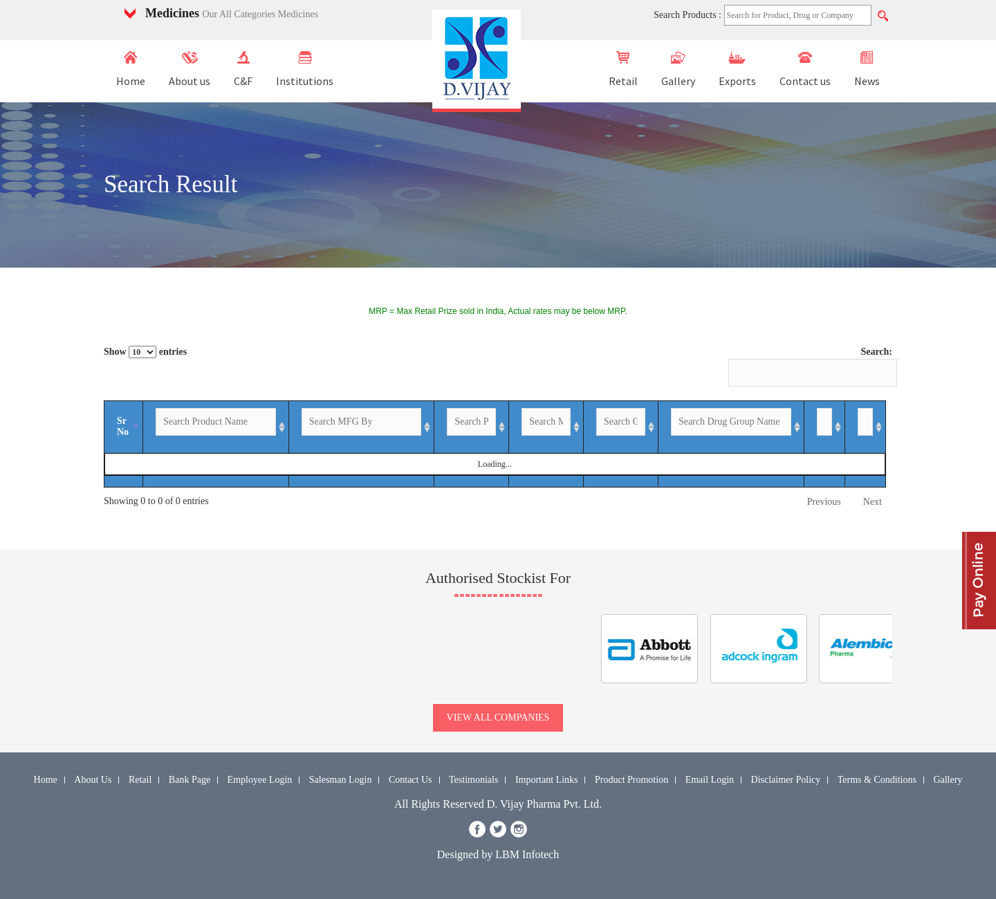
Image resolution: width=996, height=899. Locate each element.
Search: (810, 366)
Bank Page (189, 780)
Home (130, 69)
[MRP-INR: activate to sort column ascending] (546, 427)
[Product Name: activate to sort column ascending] (216, 427)
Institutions (304, 69)
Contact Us (410, 780)
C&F (243, 69)
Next (872, 502)
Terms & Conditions (877, 780)
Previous (824, 502)
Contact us (805, 69)
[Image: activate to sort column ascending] (865, 427)
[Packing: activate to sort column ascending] (471, 427)
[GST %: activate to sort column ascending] (621, 427)
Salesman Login (340, 780)
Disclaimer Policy (786, 780)
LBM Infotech (527, 854)
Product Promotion (631, 780)
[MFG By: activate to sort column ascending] (362, 427)
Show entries (145, 352)
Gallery (678, 69)
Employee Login (260, 780)
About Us (92, 780)
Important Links (546, 780)
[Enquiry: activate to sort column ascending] (824, 427)
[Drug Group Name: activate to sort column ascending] (731, 427)
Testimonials (473, 780)
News (867, 69)
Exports (737, 69)
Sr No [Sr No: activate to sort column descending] (123, 426)
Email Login (709, 780)
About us (189, 69)
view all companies (498, 717)
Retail (623, 69)
